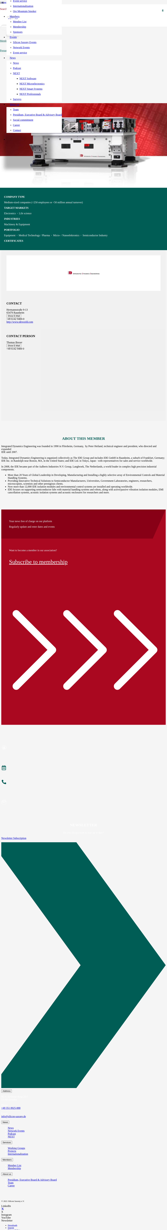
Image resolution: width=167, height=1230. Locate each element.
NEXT (11, 1136)
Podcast (12, 1133)
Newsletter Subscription (13, 838)
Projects (12, 1151)
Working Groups (16, 1148)
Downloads (12, 1225)
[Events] (83, 768)
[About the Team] (83, 782)
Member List (14, 1165)
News (11, 1128)
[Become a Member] (83, 748)
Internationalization (18, 1154)
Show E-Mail (14, 316)
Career (11, 1185)
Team (10, 1182)
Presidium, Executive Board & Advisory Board (32, 1179)
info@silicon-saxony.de (13, 1116)
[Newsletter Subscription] (83, 965)
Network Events (16, 1130)
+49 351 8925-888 (10, 1108)
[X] (2, 1209)
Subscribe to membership (38, 562)
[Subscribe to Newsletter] (83, 802)
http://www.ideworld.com (19, 321)
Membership (14, 1168)
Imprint (11, 1228)
